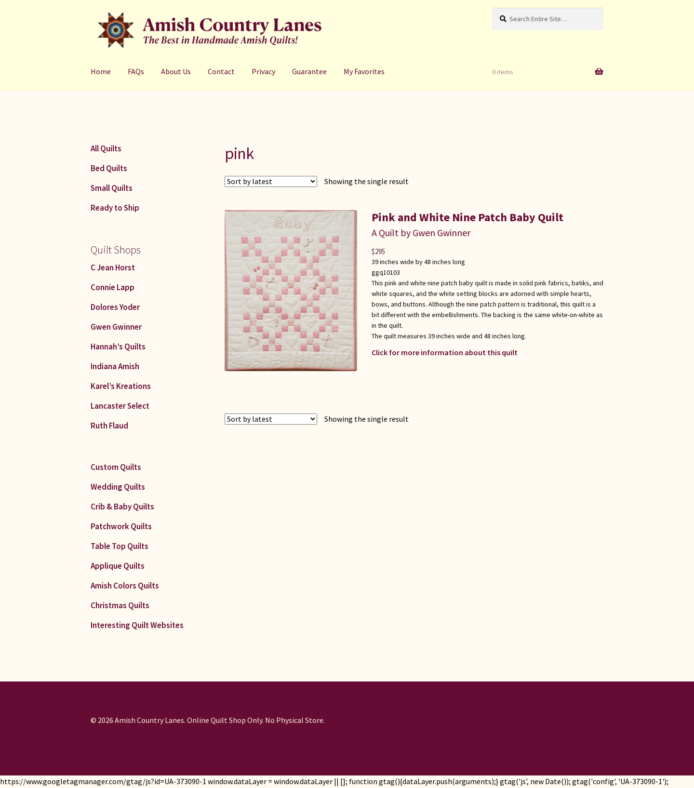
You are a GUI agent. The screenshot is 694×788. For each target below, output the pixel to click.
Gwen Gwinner (116, 326)
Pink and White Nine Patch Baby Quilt (467, 217)
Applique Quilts (118, 566)
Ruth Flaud (109, 425)
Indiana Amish (115, 366)
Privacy (263, 71)
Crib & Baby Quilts (122, 506)
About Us (176, 71)
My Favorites (364, 71)
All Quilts (106, 148)
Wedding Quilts (118, 486)
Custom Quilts (116, 467)
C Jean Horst (113, 267)
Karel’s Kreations (121, 386)
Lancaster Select (120, 406)
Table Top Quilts (119, 546)
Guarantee (309, 71)
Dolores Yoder (115, 307)
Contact (221, 71)
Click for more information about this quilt (445, 352)
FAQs (136, 71)
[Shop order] (271, 181)
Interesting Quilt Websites (137, 625)
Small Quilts (112, 188)
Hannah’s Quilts (118, 346)
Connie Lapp (112, 287)
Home (101, 71)
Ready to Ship (115, 207)
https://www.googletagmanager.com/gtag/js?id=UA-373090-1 (103, 781)
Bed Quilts (109, 168)
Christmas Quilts (120, 605)
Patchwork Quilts (121, 526)
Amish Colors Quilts (125, 585)
